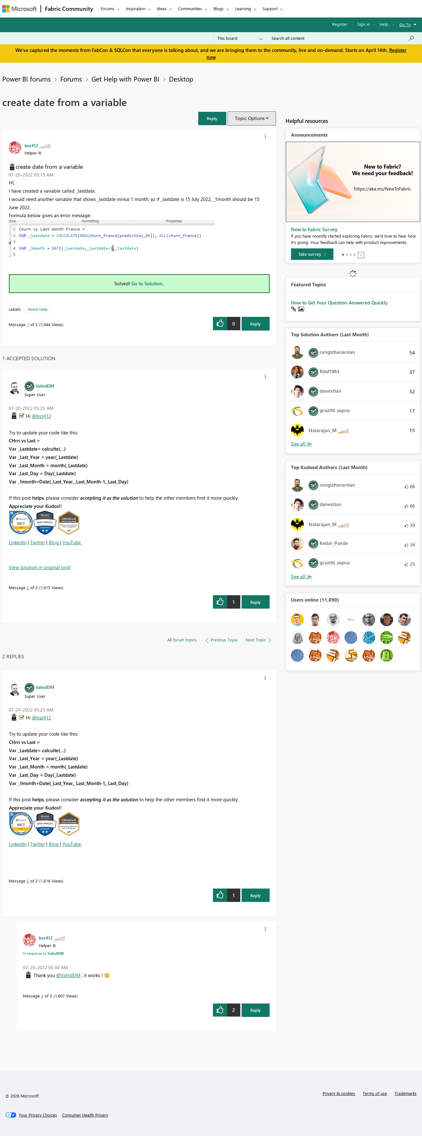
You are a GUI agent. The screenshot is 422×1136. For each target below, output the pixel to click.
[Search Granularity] (240, 38)
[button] (212, 118)
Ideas (162, 8)
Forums (107, 8)
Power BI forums (26, 78)
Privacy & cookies (339, 1093)
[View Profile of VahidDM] (45, 385)
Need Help (38, 309)
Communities (190, 8)
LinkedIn (17, 542)
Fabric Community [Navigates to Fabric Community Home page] (69, 8)
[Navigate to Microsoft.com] (19, 8)
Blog (54, 542)
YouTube (71, 542)
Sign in (363, 24)
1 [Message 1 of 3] (28, 324)
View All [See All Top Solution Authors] (301, 443)
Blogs (219, 8)
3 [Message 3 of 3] (42, 995)
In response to (43, 953)
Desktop (181, 78)
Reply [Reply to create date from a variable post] (255, 323)
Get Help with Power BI (125, 78)
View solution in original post (39, 567)
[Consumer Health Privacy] (85, 1115)
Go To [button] (405, 24)
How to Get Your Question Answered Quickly (339, 302)
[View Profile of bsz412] (31, 145)
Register (339, 24)
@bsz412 (41, 416)
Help (384, 24)
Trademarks (406, 1093)
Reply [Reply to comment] (255, 602)
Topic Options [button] (250, 118)
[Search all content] (343, 38)
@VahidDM (68, 975)
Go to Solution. (147, 283)
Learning (243, 8)
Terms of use (375, 1093)
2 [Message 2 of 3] (28, 587)
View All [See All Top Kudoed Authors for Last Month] (301, 576)
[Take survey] (312, 254)
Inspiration (135, 8)
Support (270, 8)
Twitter (37, 542)
